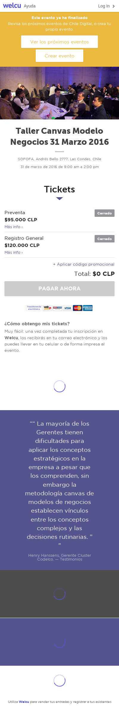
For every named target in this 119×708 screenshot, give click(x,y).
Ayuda (29, 6)
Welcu (12, 6)
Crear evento (59, 55)
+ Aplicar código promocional (84, 264)
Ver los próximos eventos (59, 41)
